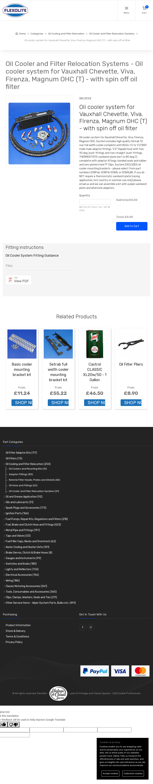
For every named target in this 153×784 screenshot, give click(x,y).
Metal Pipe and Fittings (23, 530)
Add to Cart (131, 226)
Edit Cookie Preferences (127, 693)
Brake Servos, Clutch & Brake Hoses (29, 552)
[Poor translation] (13, 724)
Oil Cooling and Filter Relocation (28, 464)
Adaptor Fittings (21, 474)
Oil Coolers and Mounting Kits (28, 468)
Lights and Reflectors (22, 569)
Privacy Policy (14, 642)
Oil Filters (14, 458)
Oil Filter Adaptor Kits (21, 452)
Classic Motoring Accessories (26, 586)
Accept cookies (110, 773)
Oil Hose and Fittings (23, 485)
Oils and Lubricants (19, 502)
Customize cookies (133, 773)
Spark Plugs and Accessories (26, 507)
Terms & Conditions (17, 636)
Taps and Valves (18, 535)
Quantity (84, 195)
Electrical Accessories (22, 574)
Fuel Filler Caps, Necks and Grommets (31, 541)
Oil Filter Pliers (131, 364)
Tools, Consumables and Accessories (31, 591)
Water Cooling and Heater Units (27, 547)
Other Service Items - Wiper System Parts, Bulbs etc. (41, 602)
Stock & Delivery (16, 631)
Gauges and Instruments (23, 558)
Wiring (13, 580)
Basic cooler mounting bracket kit (22, 369)
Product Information (18, 625)
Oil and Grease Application (24, 496)
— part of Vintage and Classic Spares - (81, 693)
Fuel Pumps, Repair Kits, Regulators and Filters (37, 519)
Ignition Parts (17, 513)
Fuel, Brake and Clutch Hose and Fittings (33, 524)
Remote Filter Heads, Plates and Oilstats (34, 479)
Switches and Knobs (21, 563)
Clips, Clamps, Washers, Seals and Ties (31, 597)
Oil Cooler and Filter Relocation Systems (34, 491)
